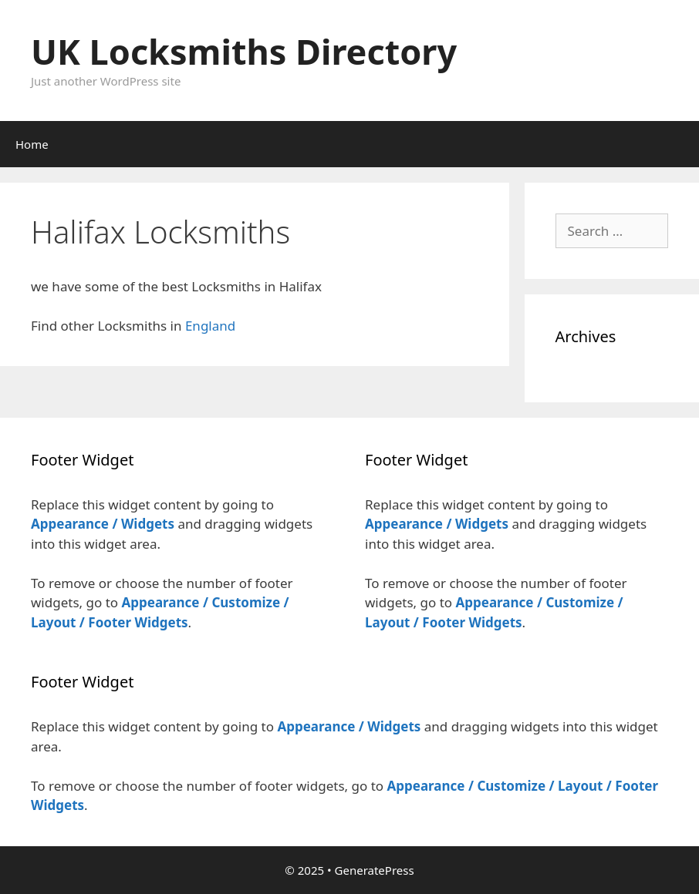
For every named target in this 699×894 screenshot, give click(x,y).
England (210, 325)
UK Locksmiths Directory (244, 51)
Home (32, 144)
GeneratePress (374, 870)
